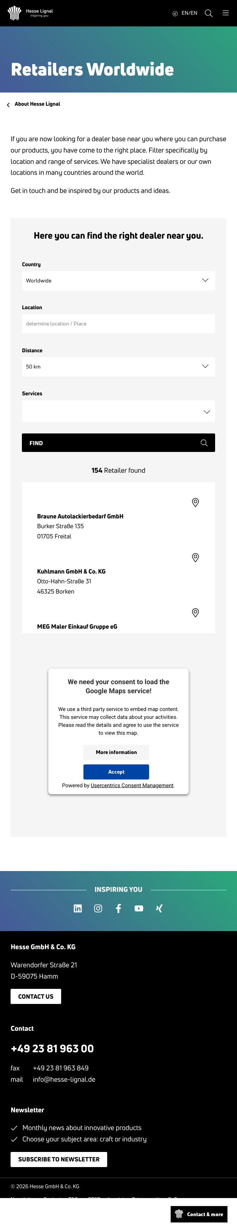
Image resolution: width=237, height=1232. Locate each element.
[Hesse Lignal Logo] (30, 13)
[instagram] (98, 908)
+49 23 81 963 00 (52, 1049)
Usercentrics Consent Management (132, 785)
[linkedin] (78, 908)
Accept (116, 771)
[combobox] (118, 411)
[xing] (159, 908)
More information (116, 752)
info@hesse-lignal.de (64, 1079)
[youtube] (139, 908)
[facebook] (118, 908)
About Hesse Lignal (37, 104)
